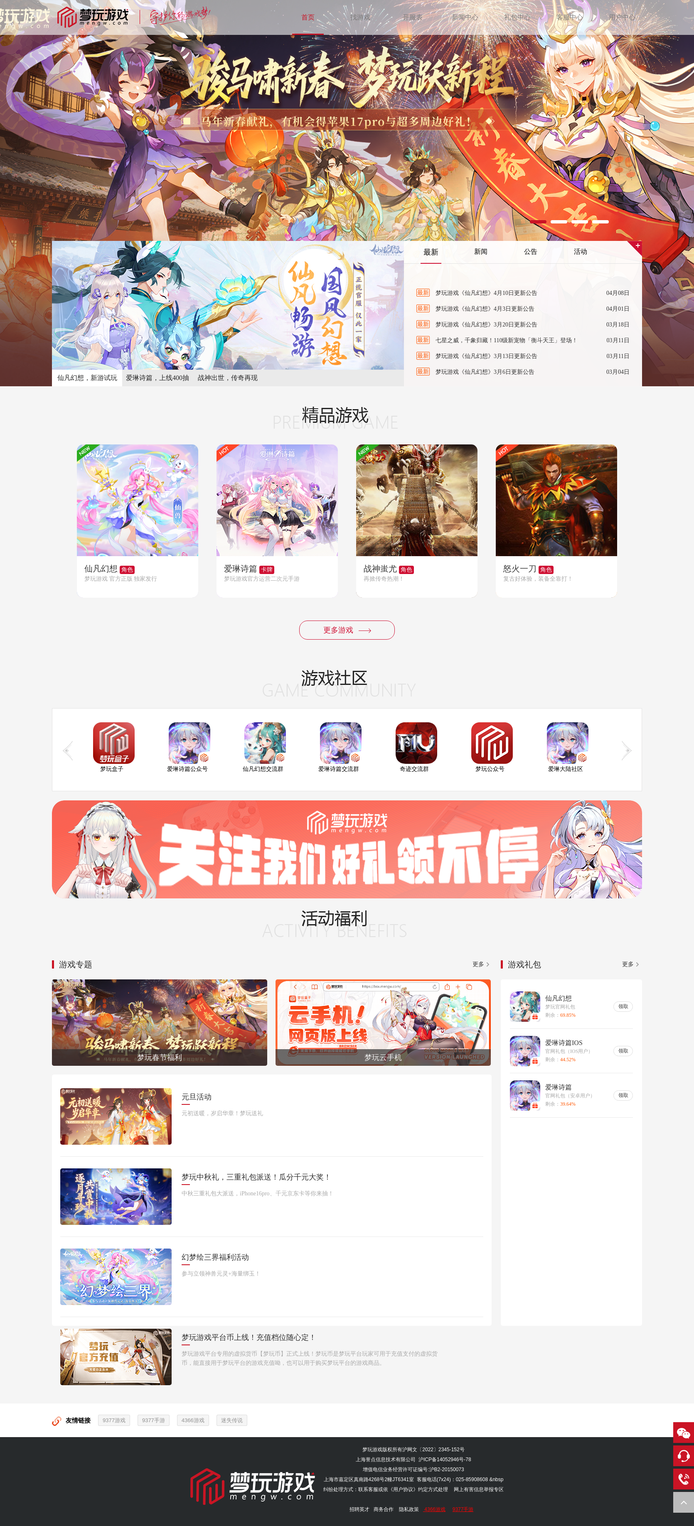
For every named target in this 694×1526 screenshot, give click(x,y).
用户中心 (622, 17)
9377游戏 (114, 1420)
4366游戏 (193, 1420)
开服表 (413, 17)
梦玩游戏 (372, 1449)
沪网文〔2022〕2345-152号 (433, 1449)
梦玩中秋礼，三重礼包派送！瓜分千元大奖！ (256, 1177)
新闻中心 (465, 17)
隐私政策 (409, 1509)
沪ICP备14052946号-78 (444, 1459)
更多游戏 (347, 630)
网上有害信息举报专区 (479, 1489)
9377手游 (153, 1420)
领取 (623, 1006)
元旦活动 (197, 1097)
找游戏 (360, 17)
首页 (308, 17)
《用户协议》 (403, 1489)
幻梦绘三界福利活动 (215, 1257)
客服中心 (569, 17)
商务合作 (384, 1509)
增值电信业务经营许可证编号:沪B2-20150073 (413, 1469)
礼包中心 (517, 17)
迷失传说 (232, 1420)
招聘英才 (359, 1509)
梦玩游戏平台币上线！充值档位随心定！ (249, 1337)
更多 (478, 964)
